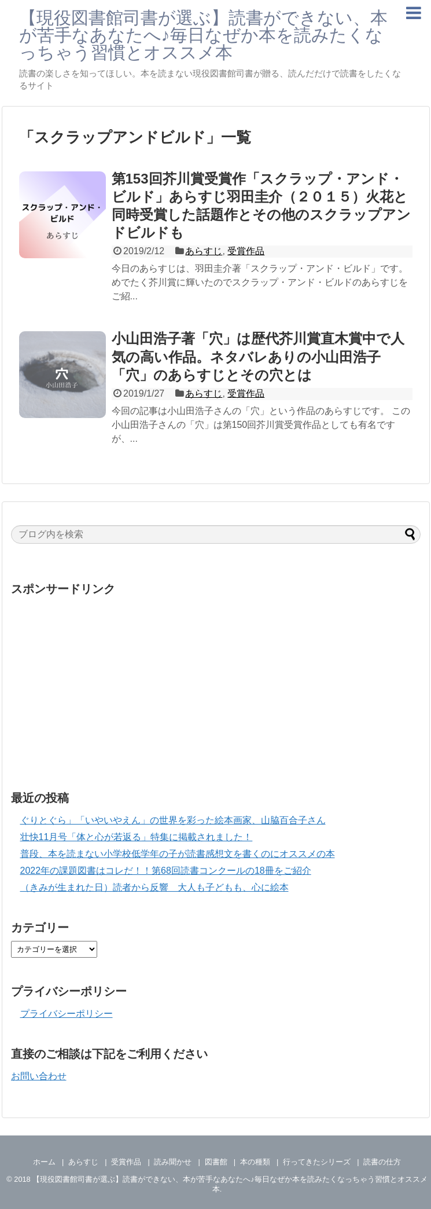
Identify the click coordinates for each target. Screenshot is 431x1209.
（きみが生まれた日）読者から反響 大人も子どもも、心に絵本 (154, 887)
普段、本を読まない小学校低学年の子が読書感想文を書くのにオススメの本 (177, 854)
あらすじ (203, 251)
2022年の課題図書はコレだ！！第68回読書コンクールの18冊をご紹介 (165, 870)
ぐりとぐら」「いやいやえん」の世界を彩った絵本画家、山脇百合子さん (173, 820)
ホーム (44, 1161)
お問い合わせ (39, 1076)
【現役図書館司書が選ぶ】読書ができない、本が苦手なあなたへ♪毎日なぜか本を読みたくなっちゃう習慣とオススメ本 (203, 35)
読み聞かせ (172, 1161)
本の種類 (255, 1161)
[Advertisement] (216, 683)
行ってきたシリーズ (317, 1161)
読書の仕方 (382, 1161)
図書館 (216, 1161)
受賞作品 (245, 251)
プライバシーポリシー (66, 1014)
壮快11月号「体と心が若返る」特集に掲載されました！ (136, 837)
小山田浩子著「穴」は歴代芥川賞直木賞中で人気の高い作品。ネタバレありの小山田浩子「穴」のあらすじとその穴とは (258, 356)
